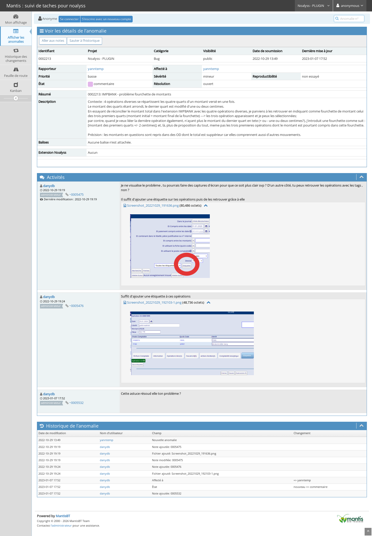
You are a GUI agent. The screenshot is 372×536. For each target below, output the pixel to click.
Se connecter (69, 19)
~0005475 (76, 194)
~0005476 (76, 305)
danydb (49, 186)
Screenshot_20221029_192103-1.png (154, 302)
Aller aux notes (53, 40)
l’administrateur (61, 525)
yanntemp (96, 68)
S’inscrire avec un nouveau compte (106, 19)
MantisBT (63, 516)
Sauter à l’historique (85, 40)
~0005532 (76, 402)
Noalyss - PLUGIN (314, 5)
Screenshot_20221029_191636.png (153, 205)
